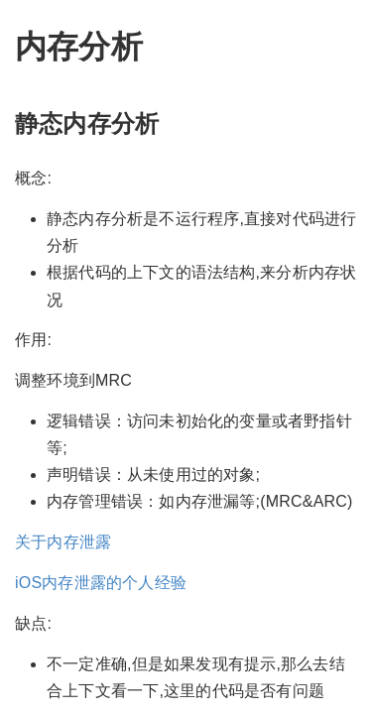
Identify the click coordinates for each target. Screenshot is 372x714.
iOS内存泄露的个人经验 (100, 582)
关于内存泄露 (63, 542)
